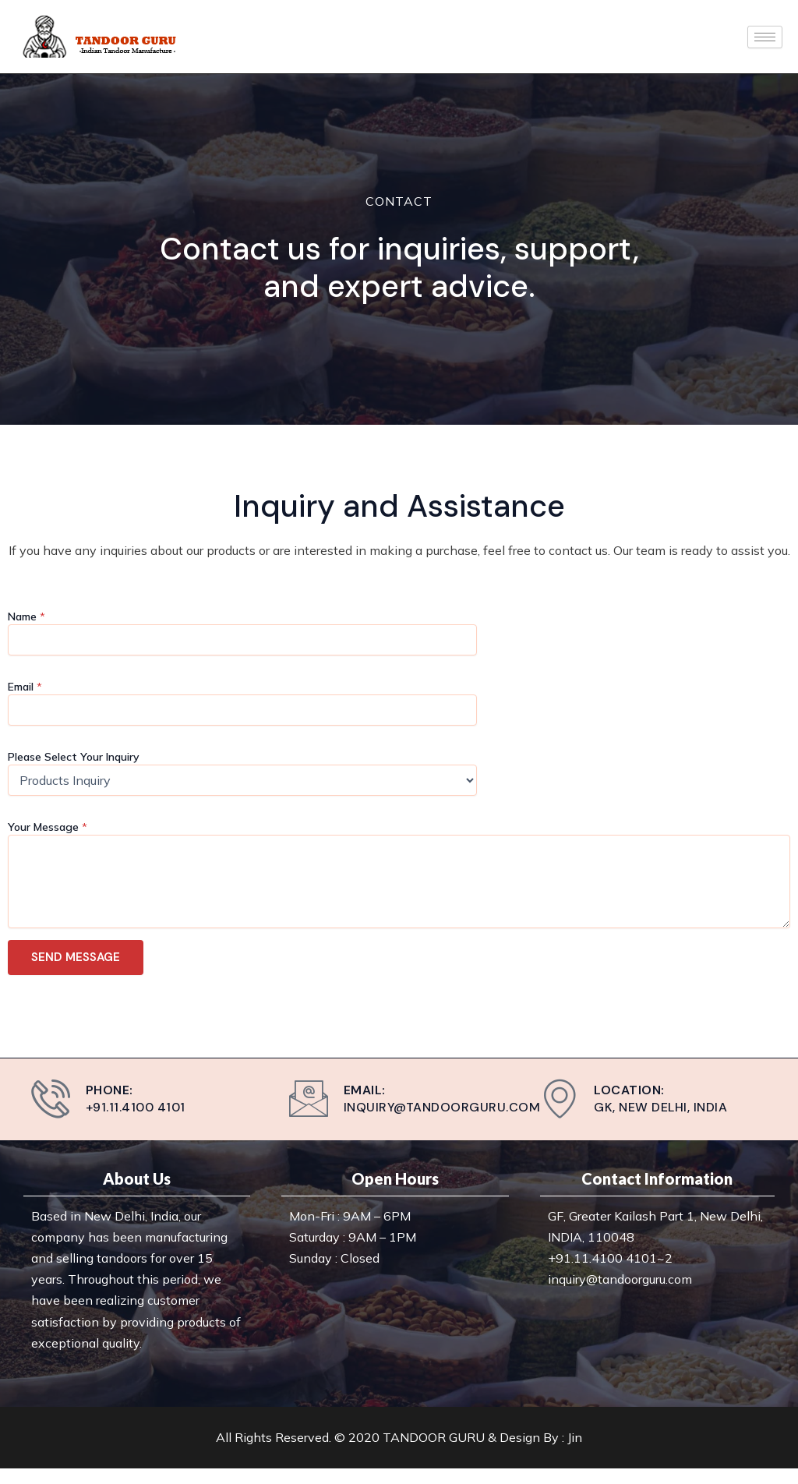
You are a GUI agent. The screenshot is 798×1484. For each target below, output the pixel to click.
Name (26, 617)
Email (25, 687)
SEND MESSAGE (75, 957)
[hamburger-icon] (764, 37)
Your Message (47, 827)
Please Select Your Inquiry (73, 757)
